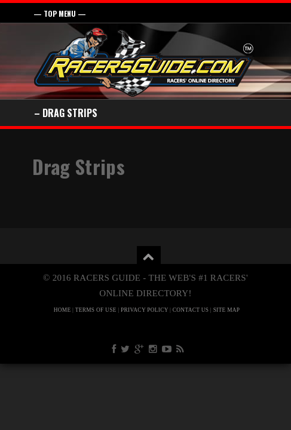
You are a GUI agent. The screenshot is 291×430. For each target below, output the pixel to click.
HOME (62, 310)
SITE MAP (226, 310)
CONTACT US (191, 310)
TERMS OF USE (96, 310)
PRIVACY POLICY (144, 310)
